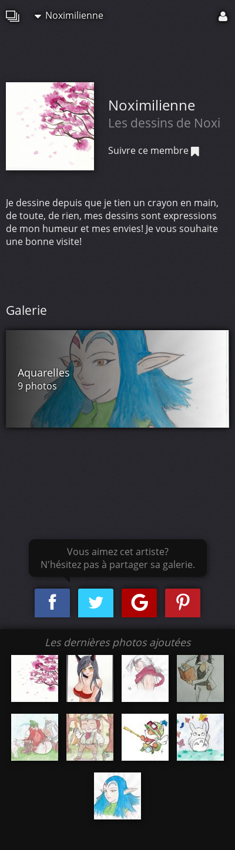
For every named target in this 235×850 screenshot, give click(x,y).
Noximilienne (69, 15)
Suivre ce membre (153, 150)
